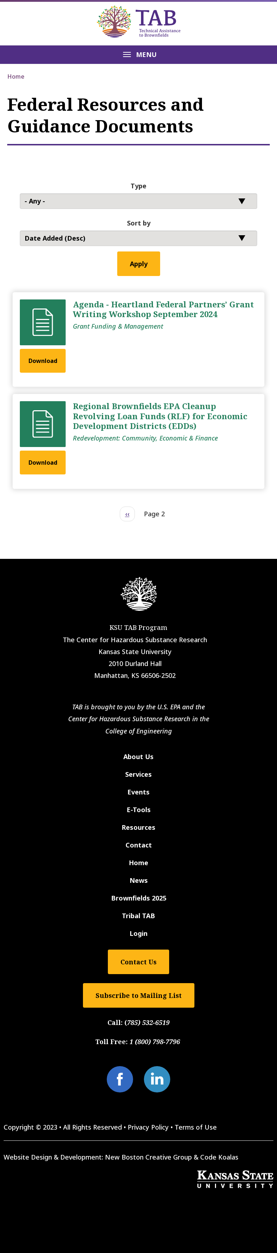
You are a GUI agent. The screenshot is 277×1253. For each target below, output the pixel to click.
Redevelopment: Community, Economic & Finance (145, 438)
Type (138, 185)
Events (138, 792)
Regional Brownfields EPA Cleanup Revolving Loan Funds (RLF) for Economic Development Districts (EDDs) (160, 415)
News (138, 880)
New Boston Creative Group (148, 1157)
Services (138, 774)
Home (16, 76)
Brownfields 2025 (138, 898)
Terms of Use (196, 1127)
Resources (138, 827)
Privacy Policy (148, 1127)
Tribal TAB (138, 915)
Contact (139, 845)
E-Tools (139, 809)
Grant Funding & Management (118, 326)
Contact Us (138, 962)
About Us (138, 756)
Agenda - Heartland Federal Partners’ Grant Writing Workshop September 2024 (163, 309)
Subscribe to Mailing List (139, 995)
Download (42, 361)
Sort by (138, 223)
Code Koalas (219, 1157)
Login (138, 933)
